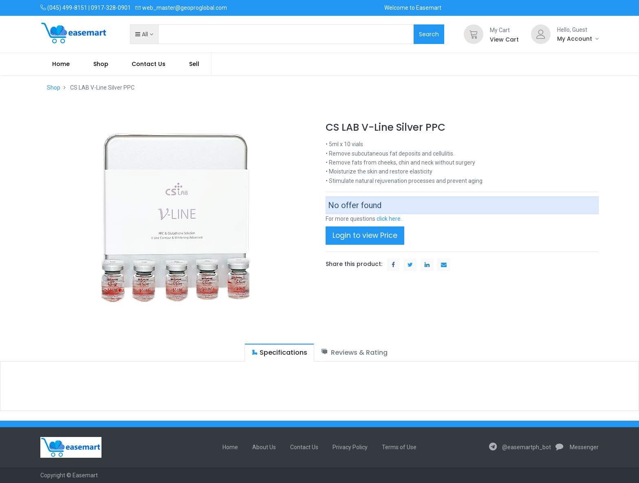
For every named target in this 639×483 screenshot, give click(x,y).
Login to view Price (365, 235)
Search (429, 34)
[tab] (279, 352)
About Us (264, 447)
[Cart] (473, 34)
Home (230, 447)
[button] (144, 34)
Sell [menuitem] (194, 64)
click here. (389, 218)
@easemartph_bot (520, 447)
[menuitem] (61, 64)
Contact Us (304, 447)
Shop (53, 87)
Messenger (577, 447)
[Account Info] (578, 38)
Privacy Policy (350, 447)
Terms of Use (399, 447)
